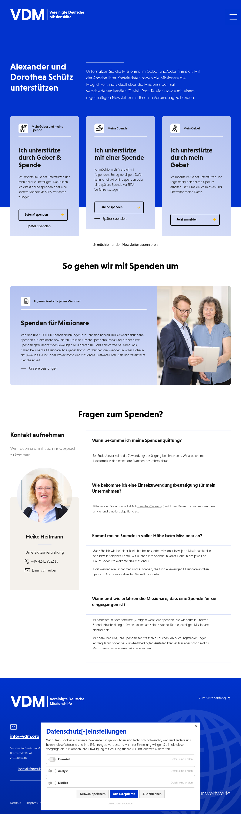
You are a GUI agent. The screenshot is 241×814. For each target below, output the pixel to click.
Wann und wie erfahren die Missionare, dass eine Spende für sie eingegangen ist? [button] (154, 601)
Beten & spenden (36, 214)
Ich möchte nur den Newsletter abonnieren (125, 245)
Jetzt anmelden (187, 219)
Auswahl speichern (93, 794)
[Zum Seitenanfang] (215, 698)
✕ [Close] (196, 726)
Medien (63, 782)
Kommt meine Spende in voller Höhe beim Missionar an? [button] (147, 535)
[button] (233, 17)
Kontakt (15, 803)
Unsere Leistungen (43, 368)
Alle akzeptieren (124, 794)
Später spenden (39, 226)
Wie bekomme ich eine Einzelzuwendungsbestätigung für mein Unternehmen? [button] (153, 488)
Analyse (63, 771)
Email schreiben (44, 570)
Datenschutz (114, 803)
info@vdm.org (24, 736)
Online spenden (112, 207)
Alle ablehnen (152, 794)
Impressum (34, 803)
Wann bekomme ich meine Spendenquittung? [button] (137, 440)
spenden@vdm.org (150, 506)
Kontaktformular (30, 769)
